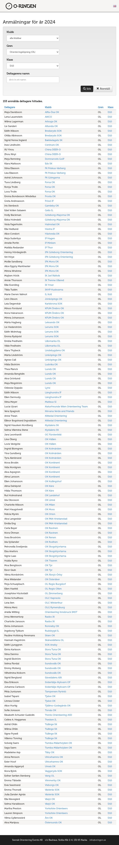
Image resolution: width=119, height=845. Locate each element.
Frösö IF (49, 201)
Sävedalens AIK (53, 677)
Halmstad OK (52, 224)
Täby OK (49, 752)
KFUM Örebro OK (54, 308)
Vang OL (49, 775)
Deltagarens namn (18, 73)
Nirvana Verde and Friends (59, 411)
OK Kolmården (53, 448)
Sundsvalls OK (53, 663)
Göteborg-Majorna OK (57, 215)
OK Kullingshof (53, 481)
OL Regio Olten (53, 588)
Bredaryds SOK (53, 130)
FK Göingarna (52, 177)
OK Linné (50, 500)
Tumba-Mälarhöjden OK (58, 743)
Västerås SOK (52, 789)
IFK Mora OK (52, 261)
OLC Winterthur (53, 602)
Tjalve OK (50, 696)
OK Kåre (49, 486)
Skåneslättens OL (54, 640)
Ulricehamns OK (54, 757)
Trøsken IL (51, 719)
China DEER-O (53, 149)
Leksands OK (52, 322)
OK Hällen (50, 439)
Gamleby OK (52, 205)
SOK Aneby (51, 644)
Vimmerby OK (53, 780)
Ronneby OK (52, 626)
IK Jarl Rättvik (52, 275)
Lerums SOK (52, 327)
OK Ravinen (51, 528)
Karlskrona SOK (53, 303)
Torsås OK (50, 710)
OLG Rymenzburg (55, 607)
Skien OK (50, 635)
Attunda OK (51, 126)
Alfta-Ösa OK (52, 112)
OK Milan (50, 504)
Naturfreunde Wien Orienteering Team (66, 406)
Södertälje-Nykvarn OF (57, 682)
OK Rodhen (51, 542)
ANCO (48, 116)
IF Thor (49, 247)
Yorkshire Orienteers (56, 808)
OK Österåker (52, 579)
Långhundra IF (53, 392)
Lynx (47, 387)
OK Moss (50, 509)
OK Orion (50, 514)
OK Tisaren (51, 560)
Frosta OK (50, 196)
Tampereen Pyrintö (55, 691)
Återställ (103, 88)
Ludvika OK (51, 364)
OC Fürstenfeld (53, 434)
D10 (110, 112)
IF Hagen (50, 238)
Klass (10, 59)
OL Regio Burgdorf (55, 584)
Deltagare (9, 107)
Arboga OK (51, 121)
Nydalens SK (52, 425)
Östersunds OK (53, 822)
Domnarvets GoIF (54, 158)
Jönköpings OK (53, 299)
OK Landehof (52, 495)
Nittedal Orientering (56, 415)
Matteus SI (50, 401)
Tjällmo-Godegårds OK (57, 705)
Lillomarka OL (52, 341)
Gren (10, 46)
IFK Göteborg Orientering (59, 252)
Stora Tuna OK (53, 649)
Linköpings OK (53, 355)
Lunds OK (50, 369)
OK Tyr (48, 565)
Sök (87, 88)
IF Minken (50, 242)
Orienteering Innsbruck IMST (61, 612)
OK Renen (50, 537)
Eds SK (48, 163)
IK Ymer (49, 285)
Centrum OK (52, 144)
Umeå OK (50, 766)
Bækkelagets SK (53, 140)
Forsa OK (50, 182)
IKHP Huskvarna (54, 289)
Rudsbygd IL (52, 630)
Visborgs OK (52, 785)
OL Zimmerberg (54, 593)
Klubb (10, 32)
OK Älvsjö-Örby (53, 574)
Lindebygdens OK (55, 350)
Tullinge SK (51, 724)
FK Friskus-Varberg (55, 168)
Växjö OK (50, 799)
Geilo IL (49, 210)
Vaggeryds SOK (53, 771)
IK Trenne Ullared (54, 280)
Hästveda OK (52, 233)
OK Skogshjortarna (55, 546)
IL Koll (48, 294)
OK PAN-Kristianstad (56, 518)
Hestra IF (50, 229)
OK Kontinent (52, 462)
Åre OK (49, 817)
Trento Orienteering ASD (58, 715)
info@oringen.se (97, 840)
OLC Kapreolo (53, 598)
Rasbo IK (50, 616)
